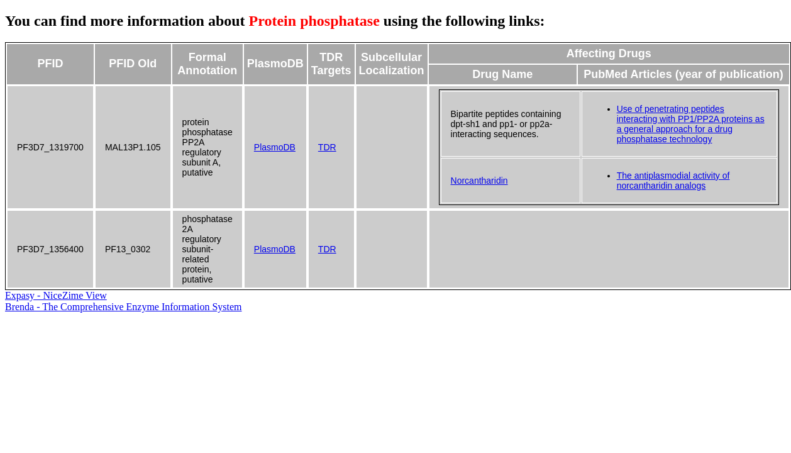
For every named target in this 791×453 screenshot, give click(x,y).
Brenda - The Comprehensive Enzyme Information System (123, 306)
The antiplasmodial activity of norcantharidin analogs (673, 181)
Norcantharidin (479, 181)
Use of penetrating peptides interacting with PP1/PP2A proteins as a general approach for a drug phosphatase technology (691, 124)
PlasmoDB (275, 147)
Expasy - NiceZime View (56, 295)
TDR (327, 147)
